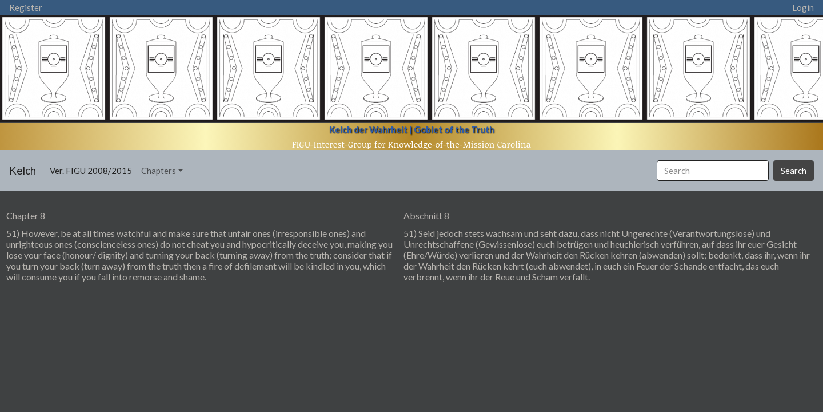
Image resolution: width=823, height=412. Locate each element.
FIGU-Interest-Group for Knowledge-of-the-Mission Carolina (411, 144)
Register (25, 7)
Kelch (22, 170)
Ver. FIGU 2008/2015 (93, 170)
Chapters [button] (158, 170)
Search (793, 170)
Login (803, 7)
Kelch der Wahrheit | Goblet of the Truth (411, 129)
